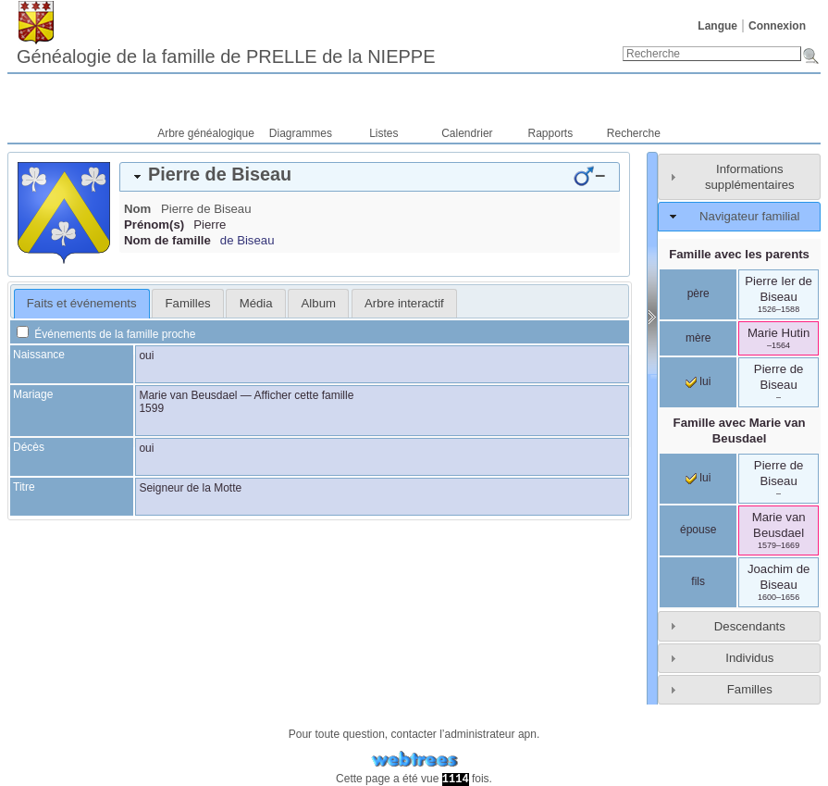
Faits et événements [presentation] (82, 303)
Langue (717, 25)
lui (698, 381)
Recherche (634, 133)
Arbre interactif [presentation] (404, 303)
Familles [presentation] (188, 303)
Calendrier (466, 133)
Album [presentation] (319, 303)
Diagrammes (300, 133)
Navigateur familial (749, 216)
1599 (151, 408)
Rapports (551, 133)
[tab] (369, 177)
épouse (698, 529)
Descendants (749, 626)
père (698, 293)
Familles (749, 689)
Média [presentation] (256, 303)
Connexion (777, 25)
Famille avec (740, 430)
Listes (383, 133)
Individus (749, 658)
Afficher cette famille (304, 395)
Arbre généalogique (205, 133)
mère (698, 337)
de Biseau (247, 240)
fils (698, 581)
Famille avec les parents (739, 254)
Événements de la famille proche (106, 334)
